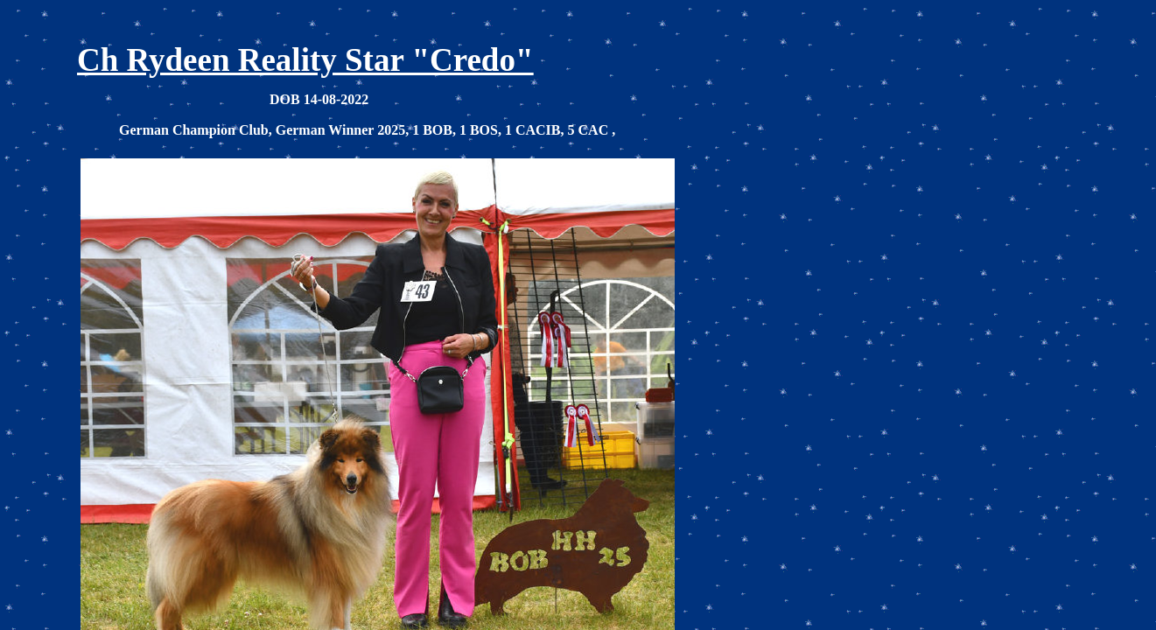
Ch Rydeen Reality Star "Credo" (305, 60)
